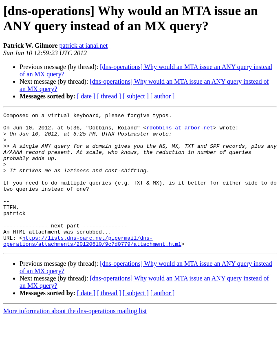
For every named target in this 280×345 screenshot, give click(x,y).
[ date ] (86, 96)
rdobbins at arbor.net (179, 131)
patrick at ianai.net (83, 45)
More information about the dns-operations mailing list (75, 337)
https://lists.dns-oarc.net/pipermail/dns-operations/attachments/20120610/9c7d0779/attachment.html (92, 267)
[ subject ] (136, 96)
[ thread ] (109, 96)
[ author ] (162, 96)
